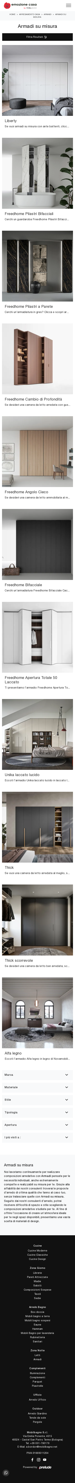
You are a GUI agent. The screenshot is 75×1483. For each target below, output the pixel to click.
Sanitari (37, 1341)
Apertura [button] (11, 1125)
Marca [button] (9, 1075)
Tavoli (37, 1294)
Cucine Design (37, 1259)
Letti (37, 1355)
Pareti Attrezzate (37, 1277)
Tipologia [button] (11, 1112)
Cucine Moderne (37, 1250)
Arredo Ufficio (37, 1399)
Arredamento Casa (29, 14)
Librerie (37, 1273)
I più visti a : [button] (13, 1137)
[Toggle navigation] (68, 5)
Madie (37, 1281)
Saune (37, 1324)
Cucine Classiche (37, 1254)
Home (12, 14)
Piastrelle (37, 1386)
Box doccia (37, 1312)
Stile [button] (8, 1100)
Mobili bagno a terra (37, 1316)
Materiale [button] (11, 1087)
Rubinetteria (37, 1337)
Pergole (37, 1422)
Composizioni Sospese (37, 1289)
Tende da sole (37, 1417)
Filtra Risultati (36, 37)
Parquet (37, 1381)
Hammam (37, 1329)
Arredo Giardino (37, 1413)
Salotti (37, 1285)
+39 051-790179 (39, 1443)
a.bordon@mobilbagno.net (41, 1446)
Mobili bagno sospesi (37, 1320)
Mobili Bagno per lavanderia (37, 1333)
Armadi (47, 14)
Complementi (37, 1377)
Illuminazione (37, 1373)
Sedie (37, 1298)
